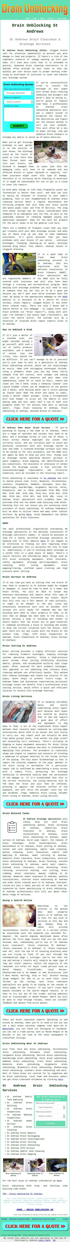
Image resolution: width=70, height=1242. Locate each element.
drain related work (26, 882)
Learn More (44, 1240)
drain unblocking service (17, 366)
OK (54, 1240)
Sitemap (4, 1219)
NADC (65, 297)
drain (54, 92)
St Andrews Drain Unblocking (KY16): (25, 50)
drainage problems (29, 288)
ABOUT (42, 19)
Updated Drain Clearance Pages (43, 1219)
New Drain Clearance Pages (19, 1219)
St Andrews (50, 478)
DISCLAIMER (61, 19)
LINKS (34, 19)
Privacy (66, 1219)
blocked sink (15, 338)
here (28, 514)
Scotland (61, 882)
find (11, 1049)
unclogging (36, 369)
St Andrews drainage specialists (42, 819)
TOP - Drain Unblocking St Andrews (22, 1194)
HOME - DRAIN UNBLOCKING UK (35, 1209)
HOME (28, 19)
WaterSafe (8, 1029)
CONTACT (51, 19)
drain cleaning (34, 65)
